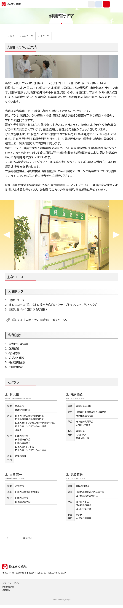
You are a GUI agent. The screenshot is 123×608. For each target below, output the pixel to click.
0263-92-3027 (106, 4)
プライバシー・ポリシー (11, 583)
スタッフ (44, 36)
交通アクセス (98, 4)
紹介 (12, 36)
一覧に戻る (26, 537)
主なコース (27, 36)
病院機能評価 (8, 586)
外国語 (91, 4)
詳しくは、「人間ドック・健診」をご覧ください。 (40, 320)
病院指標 (6, 590)
